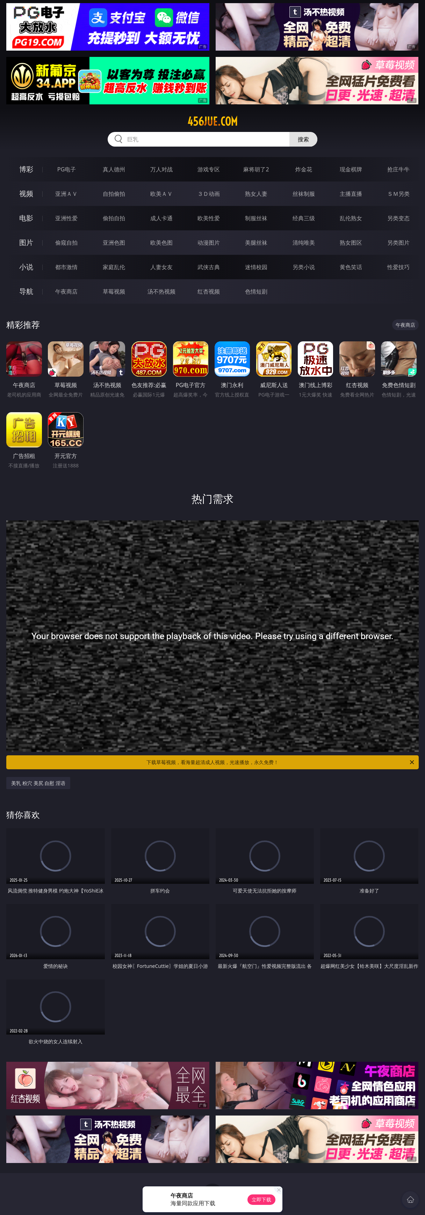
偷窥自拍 (66, 242)
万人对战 (161, 169)
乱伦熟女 (351, 218)
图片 (26, 242)
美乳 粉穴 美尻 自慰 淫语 (38, 783)
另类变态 (398, 218)
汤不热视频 (161, 291)
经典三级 (304, 218)
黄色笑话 (351, 267)
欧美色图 (161, 242)
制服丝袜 (256, 218)
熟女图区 (351, 242)
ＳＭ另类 (398, 194)
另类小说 (304, 267)
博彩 (26, 169)
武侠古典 (208, 267)
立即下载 (261, 1199)
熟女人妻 (256, 194)
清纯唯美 (304, 242)
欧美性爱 (208, 218)
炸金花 (303, 169)
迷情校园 (256, 267)
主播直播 (351, 194)
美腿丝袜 (256, 242)
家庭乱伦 (114, 267)
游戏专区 (208, 169)
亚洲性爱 (66, 218)
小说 (26, 267)
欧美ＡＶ (161, 194)
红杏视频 (208, 291)
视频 (26, 193)
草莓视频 (114, 291)
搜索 (303, 139)
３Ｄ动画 (208, 194)
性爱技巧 (398, 267)
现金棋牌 (351, 169)
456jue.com (212, 121)
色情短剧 (256, 291)
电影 (26, 218)
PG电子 (66, 169)
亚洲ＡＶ (66, 194)
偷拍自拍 (114, 218)
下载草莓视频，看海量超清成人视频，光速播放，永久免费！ (280, 762)
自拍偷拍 (114, 194)
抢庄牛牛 (398, 169)
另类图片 (398, 242)
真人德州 (114, 169)
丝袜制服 (304, 194)
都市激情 (66, 267)
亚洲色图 (114, 242)
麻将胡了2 (256, 169)
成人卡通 (161, 218)
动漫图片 (208, 242)
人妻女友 (161, 267)
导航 (26, 291)
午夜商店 (66, 291)
